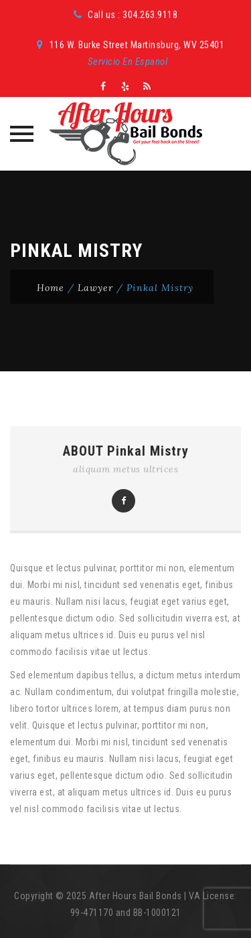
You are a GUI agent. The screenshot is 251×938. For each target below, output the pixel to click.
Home (50, 288)
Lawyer (95, 288)
